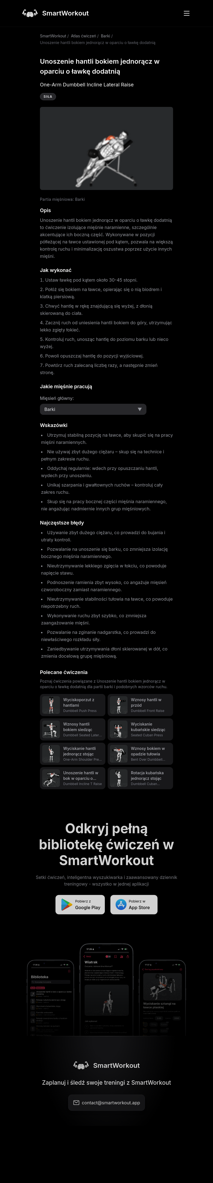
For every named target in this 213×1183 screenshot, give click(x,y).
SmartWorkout (53, 36)
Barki (105, 36)
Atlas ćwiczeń (83, 36)
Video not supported (106, 148)
